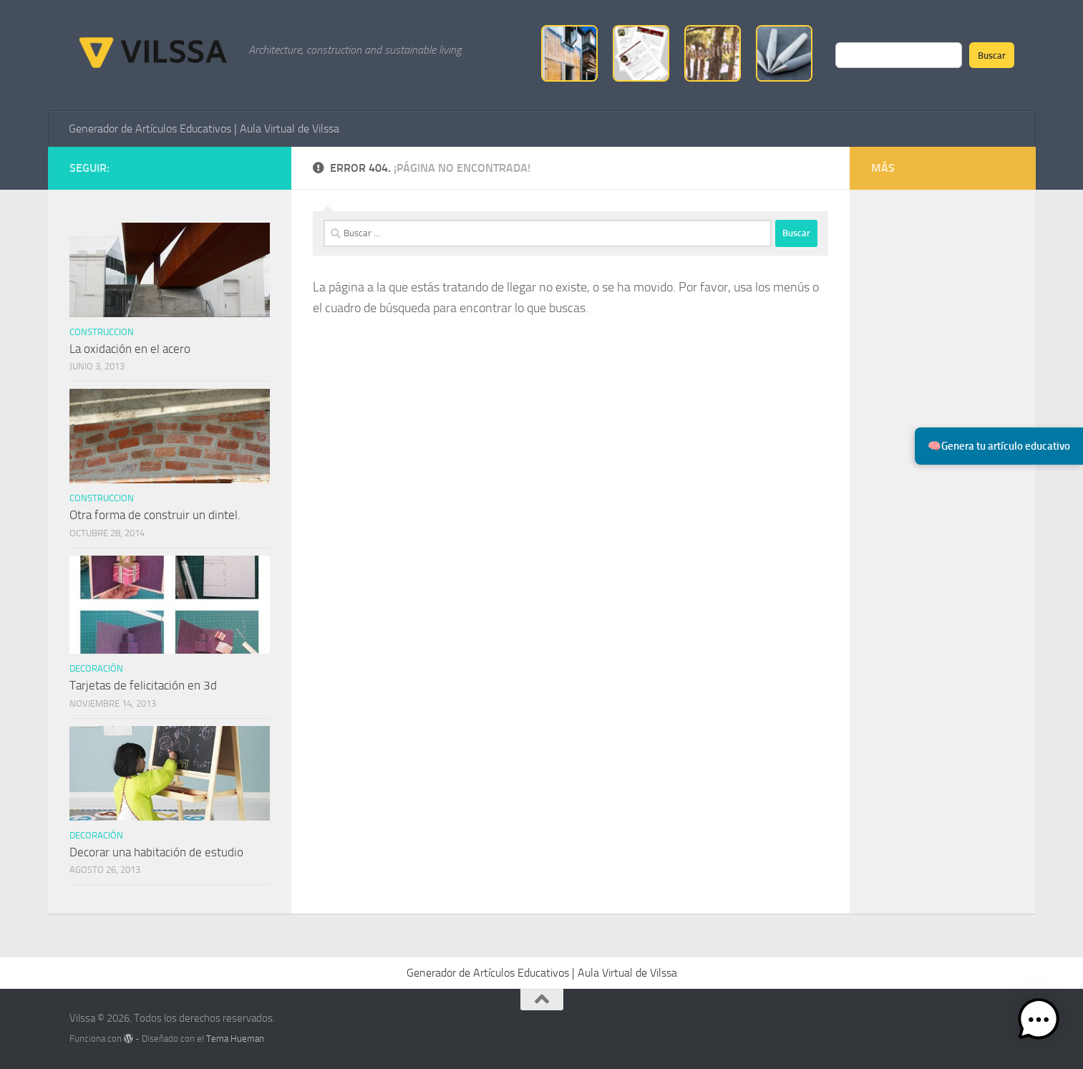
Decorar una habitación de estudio (156, 852)
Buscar (992, 55)
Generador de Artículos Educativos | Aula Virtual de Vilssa (204, 128)
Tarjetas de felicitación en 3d (143, 685)
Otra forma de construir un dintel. (155, 515)
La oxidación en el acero (129, 349)
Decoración (96, 668)
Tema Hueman (235, 1038)
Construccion (101, 331)
